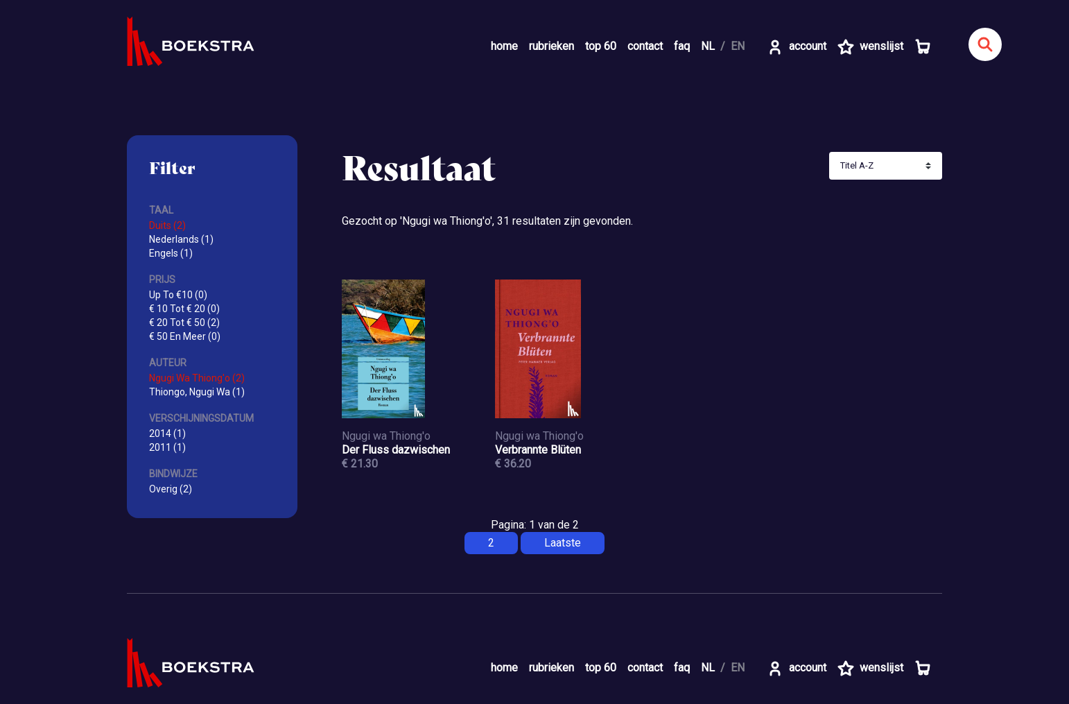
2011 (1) (167, 447)
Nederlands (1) (181, 239)
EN (738, 46)
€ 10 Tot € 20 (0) (184, 308)
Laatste (562, 542)
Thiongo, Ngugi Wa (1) (197, 391)
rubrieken (551, 46)
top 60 (600, 46)
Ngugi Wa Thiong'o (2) (197, 378)
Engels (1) (171, 253)
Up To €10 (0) (178, 294)
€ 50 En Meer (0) (184, 336)
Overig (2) (170, 489)
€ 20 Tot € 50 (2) (184, 322)
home (504, 46)
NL (708, 46)
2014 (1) (167, 433)
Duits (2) (167, 225)
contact (645, 46)
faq (682, 46)
